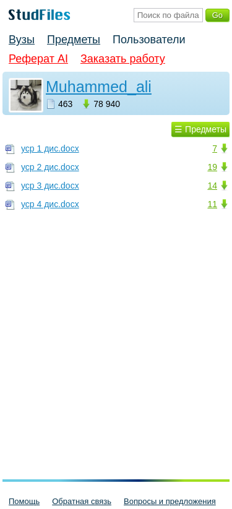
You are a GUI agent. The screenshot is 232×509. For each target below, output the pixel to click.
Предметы (73, 39)
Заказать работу (122, 59)
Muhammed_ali (99, 86)
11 (212, 204)
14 (212, 185)
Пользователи (149, 39)
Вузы (22, 39)
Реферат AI (38, 59)
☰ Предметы (200, 129)
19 (212, 167)
